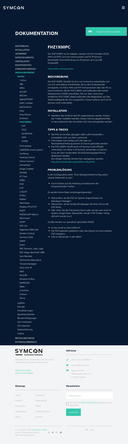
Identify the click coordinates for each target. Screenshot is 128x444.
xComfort (24, 290)
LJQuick (23, 191)
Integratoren (20, 411)
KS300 (25, 141)
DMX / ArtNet (26, 103)
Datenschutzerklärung (90, 402)
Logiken (21, 302)
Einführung (22, 46)
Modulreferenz (24, 72)
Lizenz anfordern (24, 373)
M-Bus (23, 195)
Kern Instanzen (24, 321)
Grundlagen (22, 61)
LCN (21, 187)
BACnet (23, 95)
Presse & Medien (43, 411)
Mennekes (25, 202)
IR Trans (23, 176)
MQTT (22, 210)
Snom (22, 244)
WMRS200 (25, 282)
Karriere (39, 416)
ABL (21, 84)
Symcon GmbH (40, 429)
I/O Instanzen (23, 325)
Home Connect (27, 161)
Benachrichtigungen (27, 318)
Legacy (20, 333)
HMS (24, 137)
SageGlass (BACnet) (29, 229)
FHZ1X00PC (26, 122)
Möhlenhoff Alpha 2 (29, 214)
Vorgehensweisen (25, 68)
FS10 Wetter (26, 145)
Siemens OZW (26, 237)
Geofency (24, 153)
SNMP (22, 240)
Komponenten (23, 65)
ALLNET (23, 91)
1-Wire (23, 80)
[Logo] (13, 7)
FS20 (24, 129)
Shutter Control (27, 233)
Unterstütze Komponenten (61, 68)
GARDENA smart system (31, 149)
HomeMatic (25, 164)
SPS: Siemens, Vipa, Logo (31, 248)
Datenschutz (41, 400)
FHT (23, 125)
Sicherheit (21, 53)
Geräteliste (27, 133)
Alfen (22, 87)
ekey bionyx (25, 114)
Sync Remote (26, 256)
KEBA (22, 180)
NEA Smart (25, 218)
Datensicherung (24, 57)
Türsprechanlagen (28, 263)
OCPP (22, 221)
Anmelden (73, 412)
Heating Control (27, 157)
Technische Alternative (30, 259)
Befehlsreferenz (24, 338)
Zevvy (22, 297)
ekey (22, 110)
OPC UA (23, 225)
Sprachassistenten (26, 314)
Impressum (40, 395)
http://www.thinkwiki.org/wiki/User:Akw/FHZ (73, 161)
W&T (22, 271)
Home (18, 395)
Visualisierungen (25, 310)
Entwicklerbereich (26, 341)
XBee (22, 286)
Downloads (20, 406)
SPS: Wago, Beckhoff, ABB (32, 252)
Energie (21, 306)
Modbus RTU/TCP (28, 206)
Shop (17, 416)
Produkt (18, 400)
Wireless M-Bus (27, 278)
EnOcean (24, 118)
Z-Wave (23, 294)
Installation (22, 49)
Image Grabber (27, 168)
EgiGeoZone (25, 106)
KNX (22, 183)
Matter (23, 199)
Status (38, 406)
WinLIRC (24, 275)
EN (92, 429)
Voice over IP (26, 267)
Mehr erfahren (23, 370)
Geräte (20, 76)
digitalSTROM (26, 99)
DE (87, 429)
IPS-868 (23, 172)
